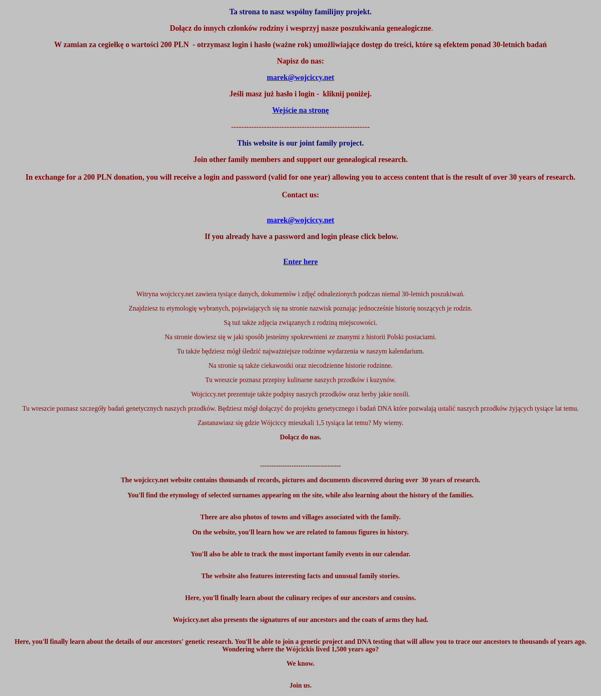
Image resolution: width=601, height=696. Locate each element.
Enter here (300, 262)
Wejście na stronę (300, 110)
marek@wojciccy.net (300, 220)
